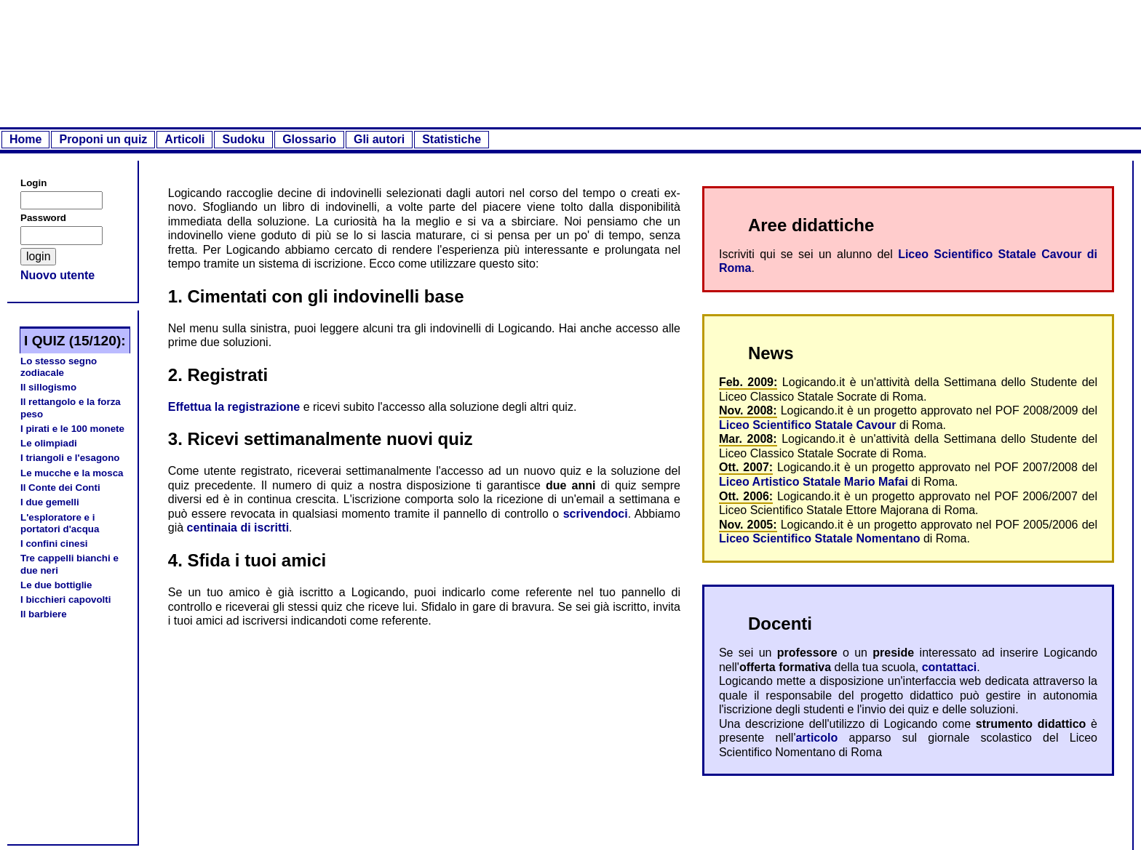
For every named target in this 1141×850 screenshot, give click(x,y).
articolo (816, 737)
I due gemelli (49, 502)
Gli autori (379, 139)
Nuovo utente (57, 275)
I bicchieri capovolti (65, 599)
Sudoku (243, 139)
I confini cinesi (54, 543)
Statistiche (451, 139)
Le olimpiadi (48, 443)
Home (25, 139)
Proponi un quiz (103, 139)
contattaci (949, 667)
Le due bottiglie (56, 585)
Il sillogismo (48, 387)
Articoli (184, 139)
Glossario (309, 139)
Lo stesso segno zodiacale (58, 367)
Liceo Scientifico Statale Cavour (807, 425)
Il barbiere (43, 614)
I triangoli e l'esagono (69, 457)
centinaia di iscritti (238, 527)
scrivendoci (595, 514)
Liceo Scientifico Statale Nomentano (820, 538)
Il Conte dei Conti (60, 487)
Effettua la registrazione (234, 407)
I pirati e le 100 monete (72, 428)
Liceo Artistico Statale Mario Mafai (813, 482)
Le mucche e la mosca (72, 473)
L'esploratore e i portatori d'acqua (59, 523)
